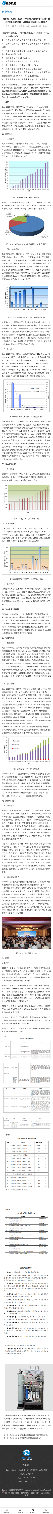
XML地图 (43, 1493)
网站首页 (6, 1511)
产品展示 (20, 1511)
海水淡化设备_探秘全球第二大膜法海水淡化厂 (25, 1438)
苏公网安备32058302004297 (14, 1493)
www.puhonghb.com (30, 1490)
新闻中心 (33, 1511)
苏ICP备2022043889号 (32, 1493)
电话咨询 (46, 1511)
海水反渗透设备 (27, 33)
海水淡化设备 (12, 33)
